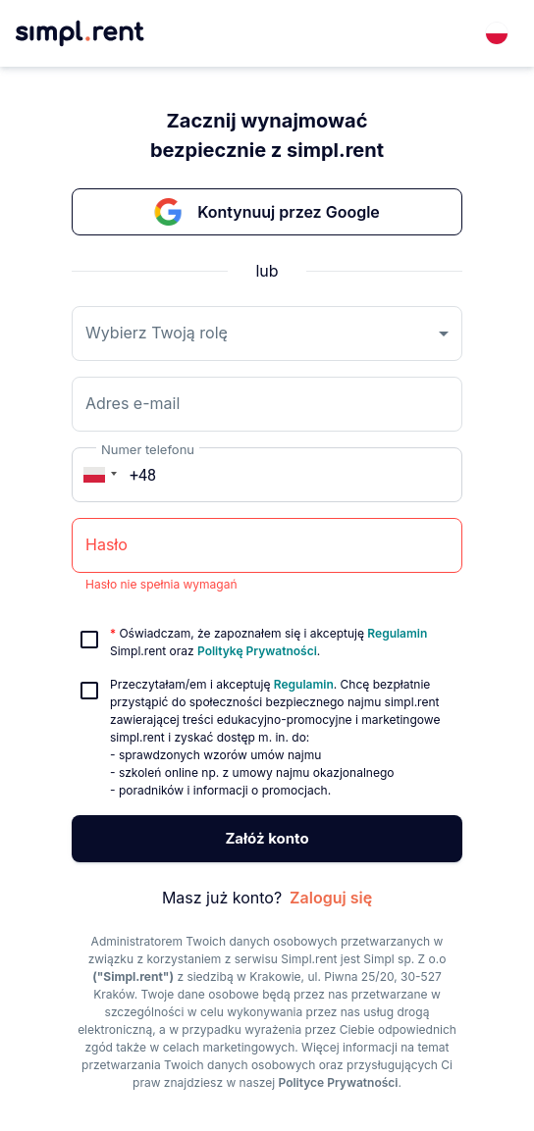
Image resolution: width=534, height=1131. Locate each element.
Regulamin (397, 633)
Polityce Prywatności (339, 1082)
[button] (97, 474)
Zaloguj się (331, 897)
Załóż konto (267, 838)
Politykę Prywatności (257, 650)
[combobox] (496, 33)
